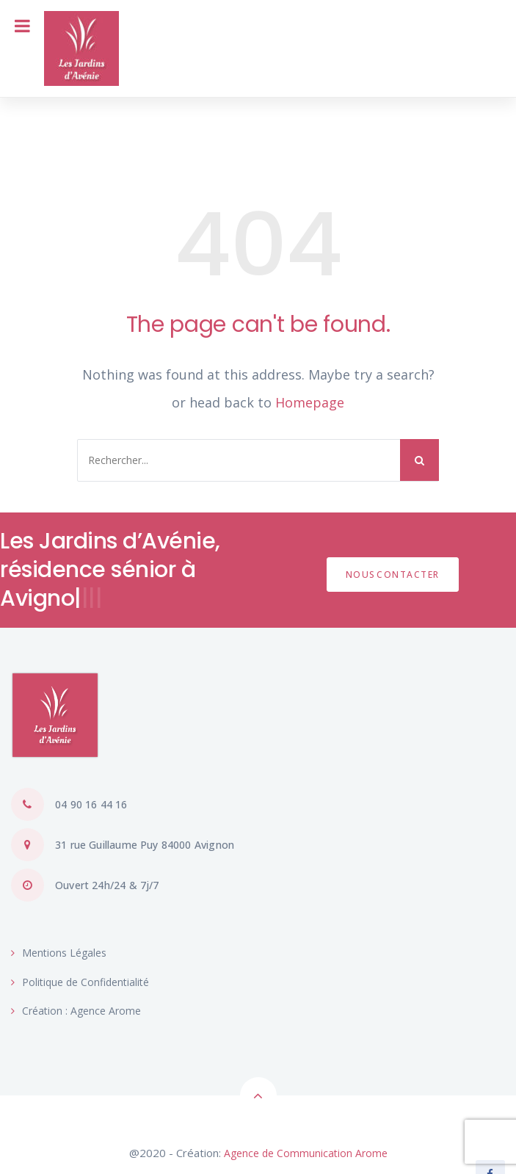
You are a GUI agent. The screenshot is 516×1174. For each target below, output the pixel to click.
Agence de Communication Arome (306, 1153)
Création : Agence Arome (76, 1011)
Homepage (309, 402)
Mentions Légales (58, 953)
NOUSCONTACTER (393, 574)
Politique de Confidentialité (80, 982)
